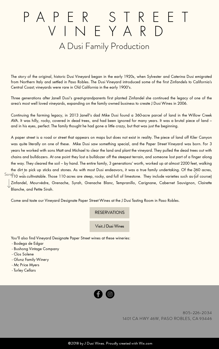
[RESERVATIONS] (109, 212)
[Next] (195, 174)
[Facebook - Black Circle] (98, 294)
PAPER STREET (109, 17)
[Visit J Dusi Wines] (109, 226)
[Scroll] (9, 174)
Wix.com (145, 343)
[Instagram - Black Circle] (110, 294)
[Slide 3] (109, 274)
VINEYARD (109, 31)
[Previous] (24, 174)
